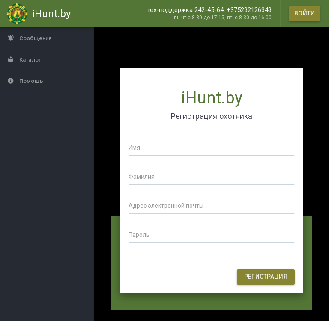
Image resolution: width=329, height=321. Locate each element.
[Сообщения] (47, 38)
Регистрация (265, 276)
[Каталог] (47, 59)
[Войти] (304, 13)
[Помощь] (47, 80)
